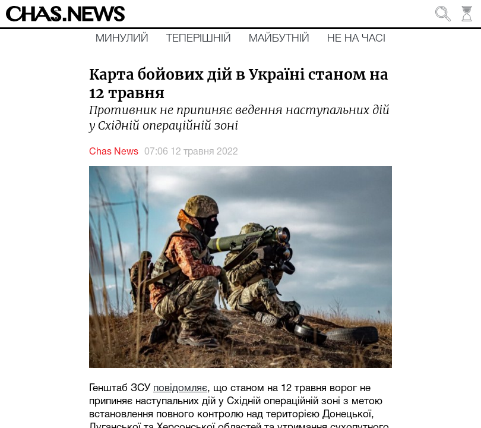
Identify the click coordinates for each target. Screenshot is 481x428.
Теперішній (198, 38)
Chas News (113, 152)
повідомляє (180, 388)
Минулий (122, 38)
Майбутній (279, 38)
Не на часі (356, 38)
